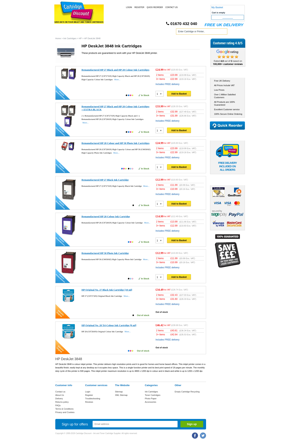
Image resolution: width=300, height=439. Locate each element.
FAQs (58, 405)
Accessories (150, 402)
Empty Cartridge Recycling (187, 391)
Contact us (60, 391)
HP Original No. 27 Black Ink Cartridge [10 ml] (107, 289)
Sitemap (119, 391)
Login (129, 7)
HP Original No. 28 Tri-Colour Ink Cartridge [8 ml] (109, 325)
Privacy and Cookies (64, 412)
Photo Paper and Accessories (150, 32)
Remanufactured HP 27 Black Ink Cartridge (105, 179)
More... (117, 79)
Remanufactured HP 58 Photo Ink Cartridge (105, 253)
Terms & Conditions (64, 409)
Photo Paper (151, 398)
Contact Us (171, 7)
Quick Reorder (155, 7)
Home (62, 32)
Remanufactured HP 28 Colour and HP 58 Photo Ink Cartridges (115, 143)
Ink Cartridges (84, 32)
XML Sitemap (121, 395)
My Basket (217, 7)
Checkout (228, 17)
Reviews (89, 402)
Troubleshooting (92, 398)
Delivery (59, 398)
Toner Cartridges (113, 32)
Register (139, 7)
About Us (59, 395)
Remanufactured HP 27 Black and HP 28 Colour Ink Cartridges (115, 69)
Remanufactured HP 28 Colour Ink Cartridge (106, 216)
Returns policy (62, 402)
